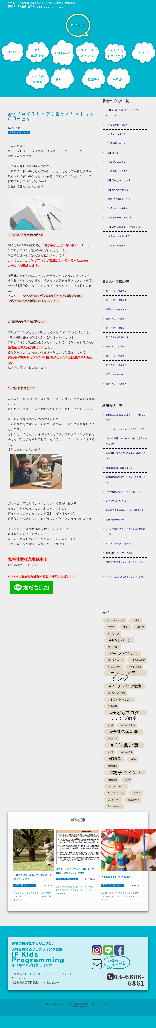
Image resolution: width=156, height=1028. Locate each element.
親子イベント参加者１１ (117, 337)
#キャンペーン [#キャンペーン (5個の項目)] (120, 640)
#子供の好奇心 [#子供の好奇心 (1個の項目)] (127, 725)
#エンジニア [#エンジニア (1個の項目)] (113, 634)
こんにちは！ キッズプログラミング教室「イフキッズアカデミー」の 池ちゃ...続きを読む (32, 896)
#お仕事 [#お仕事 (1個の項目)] (140, 627)
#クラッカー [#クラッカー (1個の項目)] (113, 647)
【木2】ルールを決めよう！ (119, 236)
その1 (78, 408)
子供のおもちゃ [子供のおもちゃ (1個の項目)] (115, 806)
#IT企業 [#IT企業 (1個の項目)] (136, 620)
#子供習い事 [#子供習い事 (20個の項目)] (125, 745)
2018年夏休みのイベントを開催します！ (124, 492)
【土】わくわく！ (114, 153)
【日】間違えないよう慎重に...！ (121, 180)
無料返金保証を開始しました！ (120, 468)
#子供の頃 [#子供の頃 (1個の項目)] (112, 739)
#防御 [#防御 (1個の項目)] (127, 780)
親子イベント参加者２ (116, 318)
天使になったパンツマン (117, 501)
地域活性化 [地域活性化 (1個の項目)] (133, 800)
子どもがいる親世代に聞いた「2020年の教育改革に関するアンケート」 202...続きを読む (74, 890)
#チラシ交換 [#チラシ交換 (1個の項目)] (135, 667)
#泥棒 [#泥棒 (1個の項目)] (133, 759)
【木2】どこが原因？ (115, 162)
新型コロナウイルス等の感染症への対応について (125, 456)
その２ (88, 408)
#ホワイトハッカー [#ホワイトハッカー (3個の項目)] (121, 699)
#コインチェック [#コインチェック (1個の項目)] (115, 660)
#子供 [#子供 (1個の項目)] (110, 725)
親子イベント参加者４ (116, 300)
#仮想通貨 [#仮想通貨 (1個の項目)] (112, 706)
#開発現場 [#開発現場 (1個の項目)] (112, 780)
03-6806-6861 (22, 7)
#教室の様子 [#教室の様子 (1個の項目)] (126, 752)
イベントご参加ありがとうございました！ (125, 577)
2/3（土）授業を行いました (118, 543)
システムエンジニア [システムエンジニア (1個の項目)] (117, 787)
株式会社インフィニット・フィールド (52, 973)
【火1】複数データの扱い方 (119, 217)
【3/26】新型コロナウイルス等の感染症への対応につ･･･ (126, 441)
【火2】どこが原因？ (115, 134)
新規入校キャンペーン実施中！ (120, 553)
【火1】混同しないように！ (119, 143)
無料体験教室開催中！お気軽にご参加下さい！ (125, 480)
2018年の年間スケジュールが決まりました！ (124, 565)
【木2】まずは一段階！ (117, 125)
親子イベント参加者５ (116, 291)
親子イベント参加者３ (116, 309)
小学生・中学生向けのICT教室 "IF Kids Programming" (85, 1004)
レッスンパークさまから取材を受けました (125, 429)
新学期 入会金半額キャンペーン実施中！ (124, 510)
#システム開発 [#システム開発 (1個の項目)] (138, 660)
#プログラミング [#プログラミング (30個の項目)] (123, 673)
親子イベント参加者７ (116, 374)
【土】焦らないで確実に (117, 190)
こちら (29, 565)
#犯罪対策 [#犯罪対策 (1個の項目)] (112, 766)
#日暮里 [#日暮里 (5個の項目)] (115, 759)
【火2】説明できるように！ (119, 171)
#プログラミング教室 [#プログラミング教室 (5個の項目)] (125, 686)
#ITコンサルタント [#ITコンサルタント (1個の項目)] (115, 620)
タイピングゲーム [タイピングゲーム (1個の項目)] (116, 793)
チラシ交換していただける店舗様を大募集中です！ (125, 531)
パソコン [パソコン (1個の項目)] (137, 793)
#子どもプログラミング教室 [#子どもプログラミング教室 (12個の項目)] (124, 712)
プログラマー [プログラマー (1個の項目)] (114, 800)
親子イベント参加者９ (116, 356)
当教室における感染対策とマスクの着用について (125, 417)
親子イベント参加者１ (116, 328)
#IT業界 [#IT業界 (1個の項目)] (111, 627)
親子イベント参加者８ (116, 365)
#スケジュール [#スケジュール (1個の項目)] (114, 667)
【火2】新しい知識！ (115, 245)
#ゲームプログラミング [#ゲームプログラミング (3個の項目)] (123, 653)
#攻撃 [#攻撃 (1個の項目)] (110, 752)
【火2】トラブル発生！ (117, 208)
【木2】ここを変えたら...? (118, 199)
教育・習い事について (19, 132)
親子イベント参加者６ (116, 384)
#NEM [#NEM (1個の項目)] (125, 627)
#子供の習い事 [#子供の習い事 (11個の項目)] (124, 731)
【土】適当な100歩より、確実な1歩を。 (124, 227)
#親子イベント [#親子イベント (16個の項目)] (126, 772)
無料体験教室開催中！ (116, 519)
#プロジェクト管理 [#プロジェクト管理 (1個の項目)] (116, 693)
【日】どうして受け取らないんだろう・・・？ (122, 113)
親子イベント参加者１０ (117, 346)
